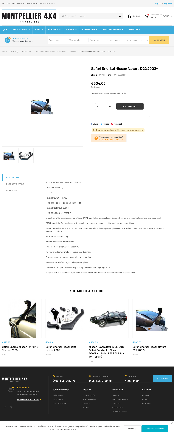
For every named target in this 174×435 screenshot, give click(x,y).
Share (95, 124)
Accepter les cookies (154, 428)
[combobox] (58, 40)
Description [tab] (12, 177)
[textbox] (58, 40)
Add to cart (130, 106)
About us (116, 403)
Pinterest (118, 124)
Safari (102, 75)
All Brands (146, 403)
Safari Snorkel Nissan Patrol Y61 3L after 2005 (20, 348)
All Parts (145, 399)
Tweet (106, 124)
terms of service (119, 411)
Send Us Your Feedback (28, 399)
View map (164, 378)
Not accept (132, 429)
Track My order (59, 403)
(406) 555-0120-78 (64, 380)
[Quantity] (104, 106)
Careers (86, 403)
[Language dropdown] (167, 16)
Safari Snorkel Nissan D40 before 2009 (61, 348)
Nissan (4, 354)
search (115, 395)
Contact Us (117, 407)
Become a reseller (120, 399)
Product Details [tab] (15, 184)
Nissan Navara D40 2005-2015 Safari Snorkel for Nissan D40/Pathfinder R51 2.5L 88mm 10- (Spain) (107, 351)
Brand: (94, 75)
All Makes (146, 395)
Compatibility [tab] (13, 190)
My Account (58, 399)
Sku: (110, 75)
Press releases (89, 399)
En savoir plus (70, 429)
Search (159, 40)
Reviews (86, 407)
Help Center (58, 395)
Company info (89, 395)
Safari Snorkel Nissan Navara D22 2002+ (149, 348)
